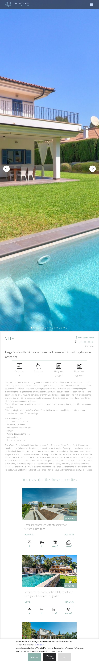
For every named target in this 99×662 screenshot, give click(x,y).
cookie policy (39, 644)
